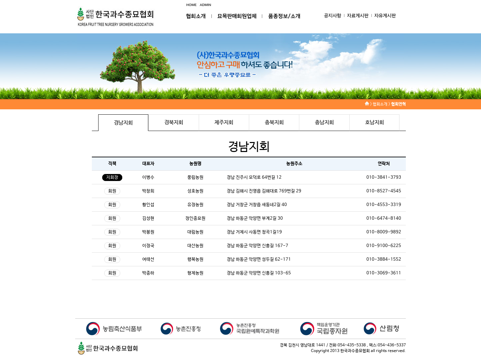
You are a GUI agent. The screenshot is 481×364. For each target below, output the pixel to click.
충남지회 (324, 122)
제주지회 (223, 122)
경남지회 (123, 123)
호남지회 (374, 122)
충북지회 (274, 122)
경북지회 (173, 122)
